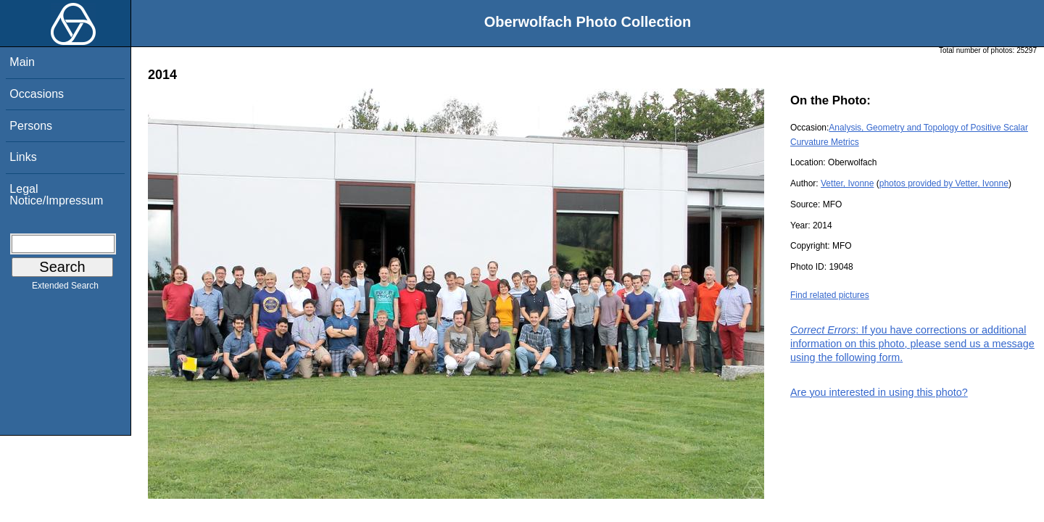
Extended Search (65, 288)
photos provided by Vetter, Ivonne (943, 183)
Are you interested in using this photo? (879, 392)
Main (22, 62)
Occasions (36, 94)
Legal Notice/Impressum (56, 195)
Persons (30, 126)
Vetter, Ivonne (847, 183)
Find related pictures (829, 295)
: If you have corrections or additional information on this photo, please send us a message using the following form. (912, 343)
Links (22, 157)
